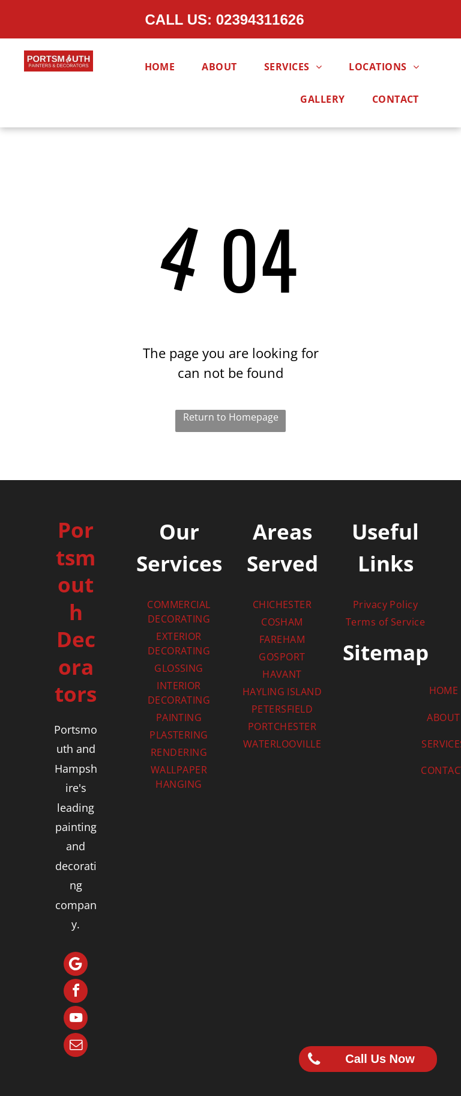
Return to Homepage (231, 417)
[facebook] (76, 992)
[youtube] (76, 1019)
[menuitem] (164, 66)
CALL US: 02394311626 (224, 19)
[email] (76, 1046)
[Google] (76, 965)
